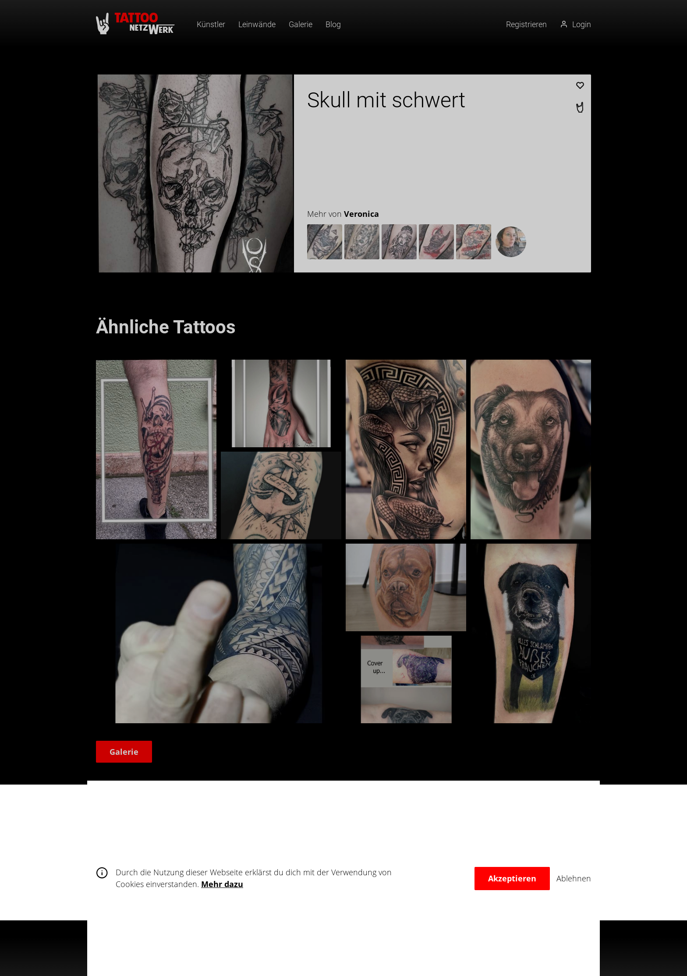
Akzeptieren (512, 878)
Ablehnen (573, 878)
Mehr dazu (222, 884)
